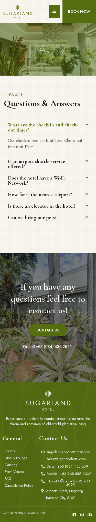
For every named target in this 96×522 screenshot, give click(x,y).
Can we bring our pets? (32, 218)
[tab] (48, 127)
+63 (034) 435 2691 (54, 346)
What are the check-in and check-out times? (43, 127)
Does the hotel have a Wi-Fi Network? (36, 180)
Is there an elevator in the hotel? (42, 206)
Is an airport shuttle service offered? (36, 164)
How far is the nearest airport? (40, 195)
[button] (79, 11)
